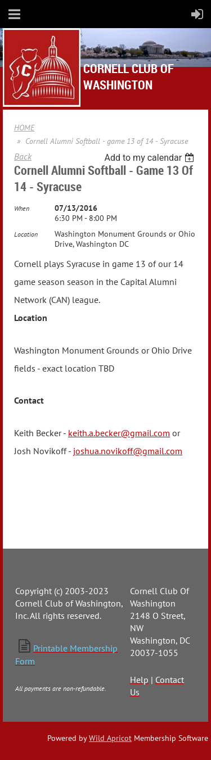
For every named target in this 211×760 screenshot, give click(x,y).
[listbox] (150, 158)
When (21, 208)
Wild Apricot (110, 738)
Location (26, 234)
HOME (24, 128)
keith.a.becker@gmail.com (119, 432)
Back (23, 156)
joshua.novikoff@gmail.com (127, 450)
